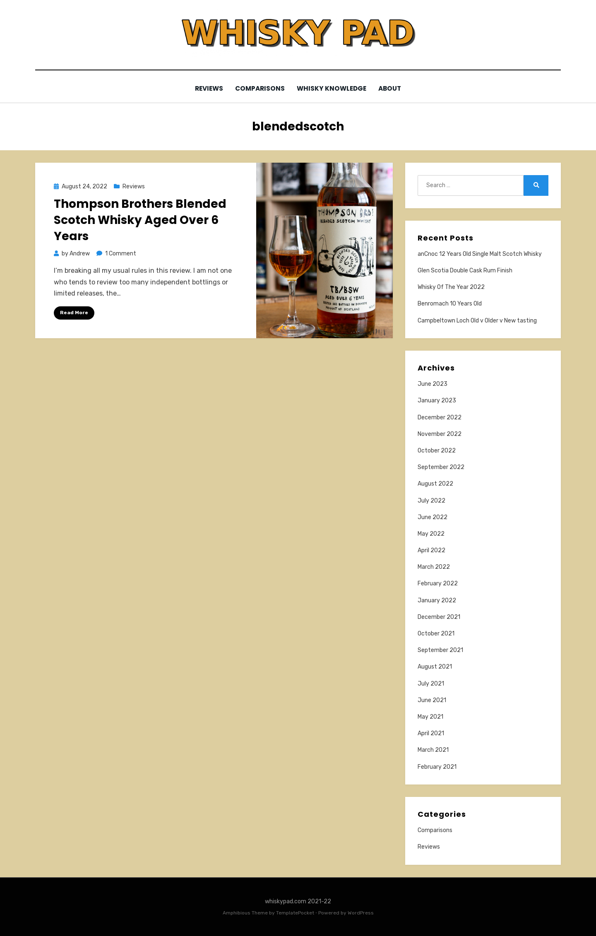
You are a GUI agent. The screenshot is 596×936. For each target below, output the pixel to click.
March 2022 (434, 566)
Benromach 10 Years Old (450, 303)
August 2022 (435, 483)
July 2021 (431, 683)
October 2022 (437, 450)
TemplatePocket (295, 912)
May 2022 (431, 533)
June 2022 (432, 516)
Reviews (207, 88)
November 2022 (439, 433)
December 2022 (439, 417)
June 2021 (432, 699)
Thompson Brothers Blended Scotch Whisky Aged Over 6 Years (140, 219)
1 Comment (120, 253)
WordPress (361, 912)
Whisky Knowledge (332, 88)
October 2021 (436, 633)
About (392, 88)
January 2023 (437, 400)
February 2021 (437, 766)
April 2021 (431, 733)
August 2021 (435, 666)
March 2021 (433, 749)
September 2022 (441, 467)
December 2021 (439, 616)
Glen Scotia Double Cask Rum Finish (465, 270)
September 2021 (440, 650)
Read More (74, 312)
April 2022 (431, 550)
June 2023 (432, 383)
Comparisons (260, 88)
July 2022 (431, 500)
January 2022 (437, 600)
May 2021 (430, 716)
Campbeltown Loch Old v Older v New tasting (477, 320)
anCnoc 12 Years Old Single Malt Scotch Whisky (480, 253)
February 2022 (438, 583)
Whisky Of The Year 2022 (451, 287)
